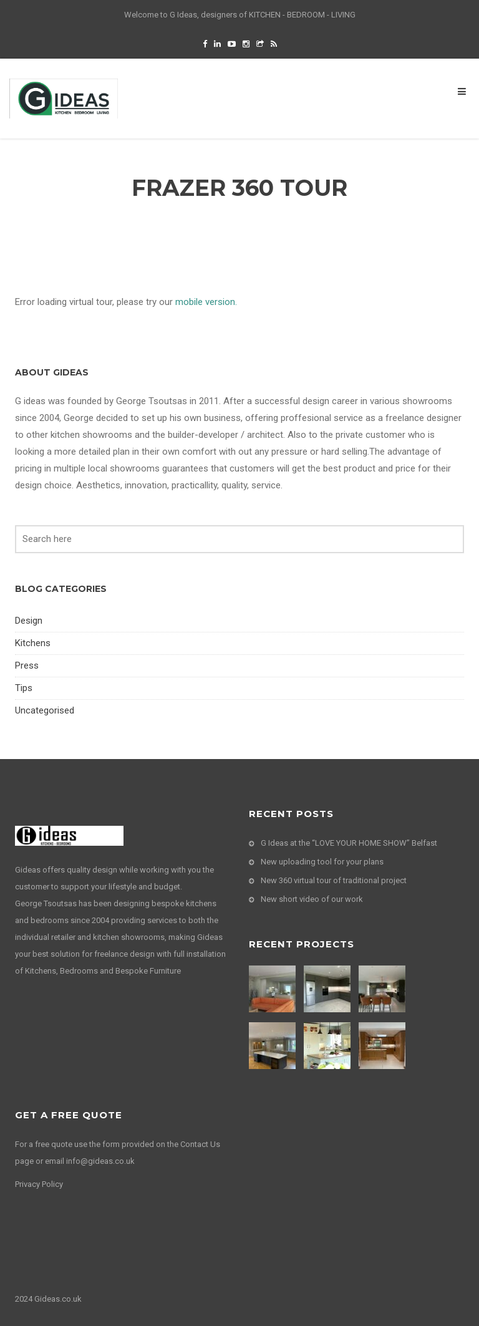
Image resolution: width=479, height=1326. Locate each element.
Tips (23, 688)
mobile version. (206, 301)
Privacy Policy (39, 1184)
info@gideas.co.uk (100, 1161)
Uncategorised (44, 710)
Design (28, 620)
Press (27, 665)
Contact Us (200, 1144)
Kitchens (33, 643)
